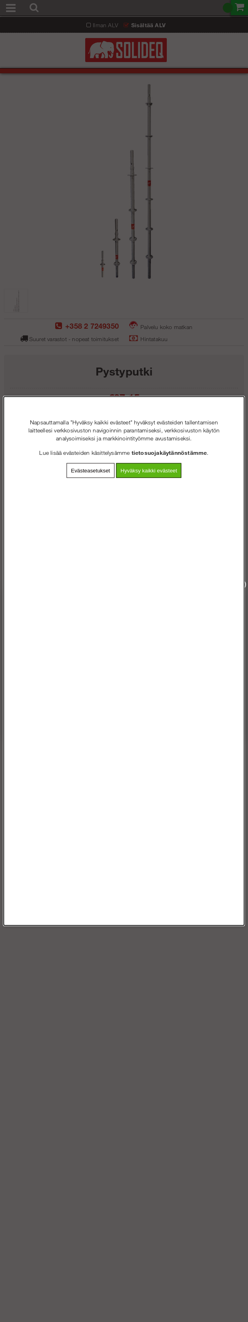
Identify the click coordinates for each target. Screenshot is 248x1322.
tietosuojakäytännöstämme (169, 452)
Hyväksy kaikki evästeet (148, 471)
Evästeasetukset (90, 471)
